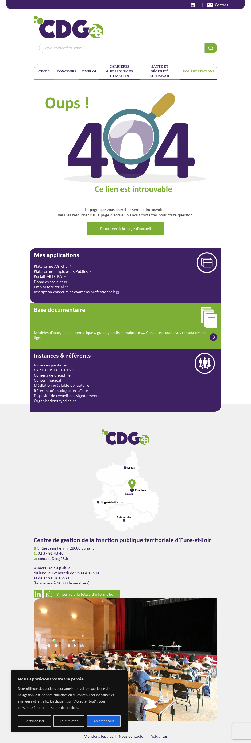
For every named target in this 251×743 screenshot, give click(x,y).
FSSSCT (73, 370)
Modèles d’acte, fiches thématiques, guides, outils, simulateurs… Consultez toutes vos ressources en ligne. (120, 335)
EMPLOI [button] (89, 71)
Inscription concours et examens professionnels (76, 292)
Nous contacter (132, 736)
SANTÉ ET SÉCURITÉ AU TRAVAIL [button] (159, 71)
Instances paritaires (51, 365)
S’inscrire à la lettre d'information (80, 594)
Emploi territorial (51, 287)
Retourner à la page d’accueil (125, 228)
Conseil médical (47, 380)
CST (59, 370)
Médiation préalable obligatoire (61, 385)
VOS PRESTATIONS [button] (198, 71)
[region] (69, 701)
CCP (48, 370)
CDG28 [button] (44, 71)
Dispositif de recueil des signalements (66, 395)
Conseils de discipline (52, 375)
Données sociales (50, 281)
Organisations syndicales (55, 400)
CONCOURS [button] (66, 71)
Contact (217, 4)
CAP (37, 370)
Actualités (159, 736)
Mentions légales (98, 736)
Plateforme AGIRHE (52, 266)
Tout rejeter (69, 721)
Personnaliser (34, 721)
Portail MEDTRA (50, 276)
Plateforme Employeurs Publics (62, 271)
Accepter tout (103, 721)
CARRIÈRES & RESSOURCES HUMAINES (119, 71)
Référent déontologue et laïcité (61, 390)
